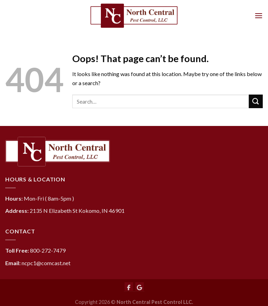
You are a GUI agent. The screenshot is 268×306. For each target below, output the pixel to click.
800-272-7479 (48, 250)
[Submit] (256, 101)
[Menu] (258, 15)
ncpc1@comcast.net (46, 263)
